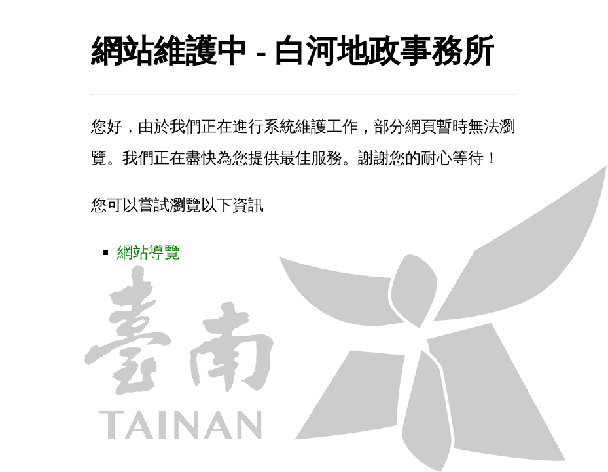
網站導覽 (148, 252)
